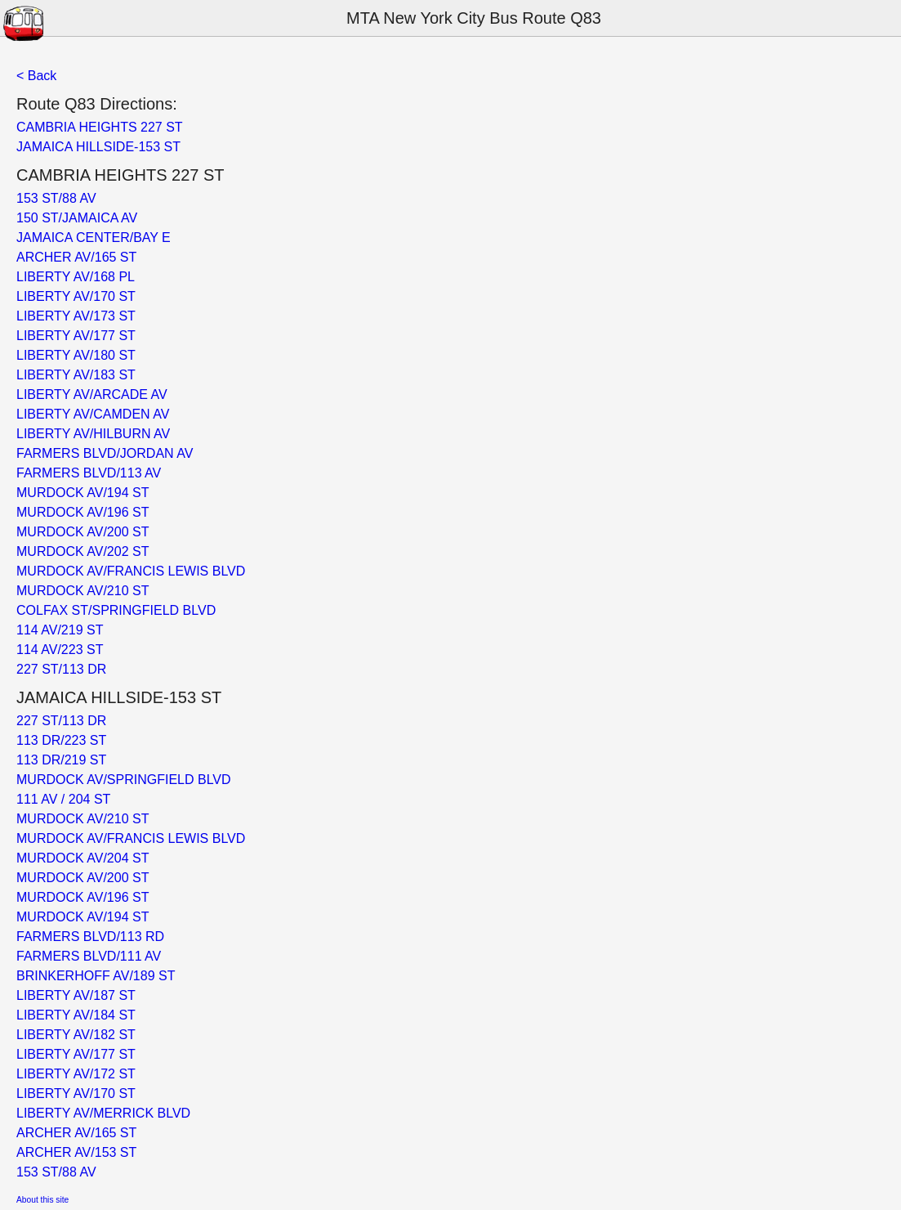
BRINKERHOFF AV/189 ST (95, 976)
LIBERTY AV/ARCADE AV (91, 394)
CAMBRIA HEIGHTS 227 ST (99, 127)
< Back (36, 76)
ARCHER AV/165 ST (76, 257)
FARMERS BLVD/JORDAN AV (104, 453)
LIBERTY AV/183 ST (76, 375)
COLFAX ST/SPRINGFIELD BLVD (116, 610)
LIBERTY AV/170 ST (76, 296)
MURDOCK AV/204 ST (82, 858)
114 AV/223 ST (59, 650)
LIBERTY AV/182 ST (76, 1035)
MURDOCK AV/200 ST (82, 532)
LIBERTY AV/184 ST (76, 1015)
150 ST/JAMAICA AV (76, 218)
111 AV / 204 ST (63, 799)
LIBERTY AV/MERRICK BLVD (103, 1113)
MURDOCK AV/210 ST (82, 591)
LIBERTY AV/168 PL (75, 277)
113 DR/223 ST (61, 740)
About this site (42, 1199)
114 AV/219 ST (59, 630)
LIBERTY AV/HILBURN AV (93, 434)
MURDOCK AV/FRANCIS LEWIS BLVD (130, 571)
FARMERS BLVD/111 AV (88, 956)
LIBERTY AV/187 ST (76, 995)
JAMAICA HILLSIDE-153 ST (98, 147)
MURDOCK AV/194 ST (82, 493)
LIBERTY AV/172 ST (76, 1074)
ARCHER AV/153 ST (76, 1152)
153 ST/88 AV (56, 198)
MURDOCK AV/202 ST (82, 551)
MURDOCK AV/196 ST (82, 512)
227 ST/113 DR (61, 669)
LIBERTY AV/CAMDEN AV (92, 414)
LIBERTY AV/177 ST (76, 336)
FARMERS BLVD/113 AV (88, 473)
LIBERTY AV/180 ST (76, 355)
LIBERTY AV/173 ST (76, 316)
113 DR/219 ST (61, 760)
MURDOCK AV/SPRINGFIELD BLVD (123, 779)
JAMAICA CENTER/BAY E (93, 237)
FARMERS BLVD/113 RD (90, 936)
